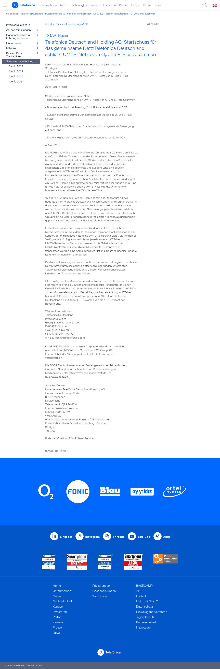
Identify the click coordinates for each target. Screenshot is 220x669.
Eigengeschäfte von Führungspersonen (18, 36)
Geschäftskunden (104, 591)
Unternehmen (49, 5)
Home (57, 586)
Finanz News (13, 43)
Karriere (135, 5)
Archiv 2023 (16, 71)
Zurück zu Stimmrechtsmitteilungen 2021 (66, 24)
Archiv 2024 (16, 66)
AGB (139, 591)
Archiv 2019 (15, 81)
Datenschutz (144, 606)
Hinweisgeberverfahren (151, 612)
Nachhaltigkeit (79, 5)
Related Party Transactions (14, 54)
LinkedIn (66, 537)
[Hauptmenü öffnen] (5, 5)
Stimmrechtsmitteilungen (79, 13)
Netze (63, 5)
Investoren (109, 5)
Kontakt (141, 596)
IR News (11, 48)
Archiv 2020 (16, 76)
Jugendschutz (145, 617)
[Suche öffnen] (205, 5)
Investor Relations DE (55, 13)
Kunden (95, 5)
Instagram (92, 537)
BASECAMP (144, 586)
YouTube (144, 537)
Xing (166, 537)
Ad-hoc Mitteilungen (18, 30)
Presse (147, 5)
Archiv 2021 (98, 13)
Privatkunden (101, 586)
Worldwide (99, 596)
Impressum (143, 627)
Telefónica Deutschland (32, 13)
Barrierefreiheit (146, 622)
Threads (118, 537)
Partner (123, 5)
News (158, 5)
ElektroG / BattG (147, 601)
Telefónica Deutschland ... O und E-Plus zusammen (130, 13)
